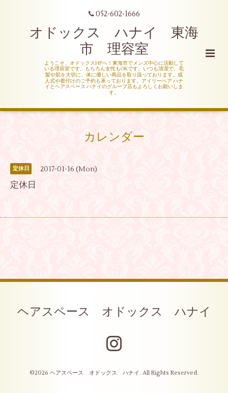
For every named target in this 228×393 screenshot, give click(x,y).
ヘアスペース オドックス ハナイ (114, 311)
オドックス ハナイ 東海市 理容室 (114, 41)
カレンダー (114, 137)
